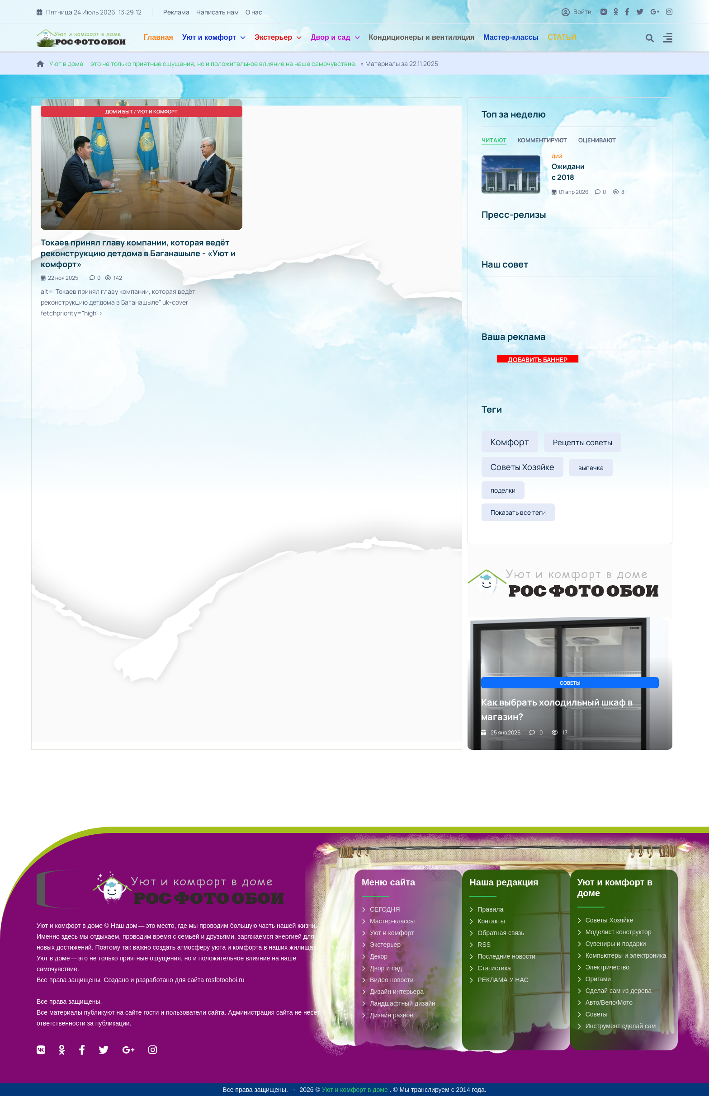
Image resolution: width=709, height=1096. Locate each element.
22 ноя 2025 (59, 278)
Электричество (603, 967)
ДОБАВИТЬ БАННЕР (537, 359)
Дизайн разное (387, 1015)
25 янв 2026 (500, 732)
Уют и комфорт (214, 37)
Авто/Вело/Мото (605, 1002)
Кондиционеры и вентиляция (422, 37)
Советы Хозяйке (522, 466)
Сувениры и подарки (611, 943)
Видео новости (388, 979)
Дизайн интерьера (393, 991)
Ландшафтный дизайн (398, 1003)
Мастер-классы (511, 37)
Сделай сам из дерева (614, 990)
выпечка (591, 467)
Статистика (490, 968)
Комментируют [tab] (542, 140)
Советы (592, 1014)
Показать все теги (518, 512)
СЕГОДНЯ (381, 909)
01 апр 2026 (570, 192)
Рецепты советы (582, 442)
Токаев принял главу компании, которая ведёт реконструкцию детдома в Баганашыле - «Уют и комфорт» (138, 253)
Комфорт (510, 442)
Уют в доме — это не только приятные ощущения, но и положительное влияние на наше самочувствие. (203, 63)
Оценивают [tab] (597, 140)
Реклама (176, 12)
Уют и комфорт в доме (356, 1089)
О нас (254, 12)
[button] (667, 39)
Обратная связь (496, 932)
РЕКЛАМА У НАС (498, 979)
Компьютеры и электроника (621, 955)
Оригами (594, 979)
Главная (158, 37)
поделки (503, 490)
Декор (375, 956)
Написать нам (217, 12)
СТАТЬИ (562, 37)
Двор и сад (335, 37)
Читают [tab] (494, 140)
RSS (480, 944)
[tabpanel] (570, 175)
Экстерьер (278, 37)
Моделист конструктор (614, 932)
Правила (486, 909)
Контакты (487, 921)
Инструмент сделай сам (616, 1026)
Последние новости (502, 956)
